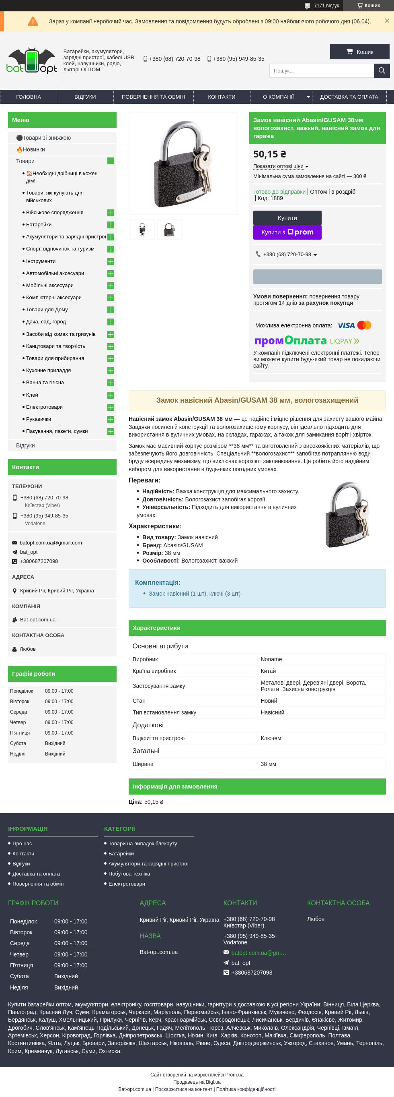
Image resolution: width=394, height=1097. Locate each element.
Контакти (222, 97)
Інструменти (40, 261)
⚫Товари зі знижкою (43, 138)
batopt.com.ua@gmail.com (51, 543)
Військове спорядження (55, 212)
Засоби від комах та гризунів (61, 334)
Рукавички (38, 419)
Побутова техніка (129, 874)
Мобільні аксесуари (50, 285)
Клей (32, 395)
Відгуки (85, 97)
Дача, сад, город (46, 322)
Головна (28, 97)
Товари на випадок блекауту (143, 843)
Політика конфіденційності (246, 1089)
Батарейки (38, 224)
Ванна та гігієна (45, 382)
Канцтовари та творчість (55, 346)
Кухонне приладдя (48, 370)
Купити (287, 217)
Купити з (287, 232)
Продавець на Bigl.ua (197, 1082)
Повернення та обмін (153, 97)
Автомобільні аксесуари (55, 273)
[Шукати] (382, 71)
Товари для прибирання (55, 358)
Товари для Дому (47, 309)
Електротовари (44, 407)
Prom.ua (235, 1075)
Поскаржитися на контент (183, 1089)
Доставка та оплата (349, 97)
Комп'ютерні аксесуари (54, 297)
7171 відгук (326, 5)
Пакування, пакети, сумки (57, 431)
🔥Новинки (30, 149)
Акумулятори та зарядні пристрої (66, 237)
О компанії (278, 97)
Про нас (22, 843)
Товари (25, 161)
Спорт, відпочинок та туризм (60, 249)
